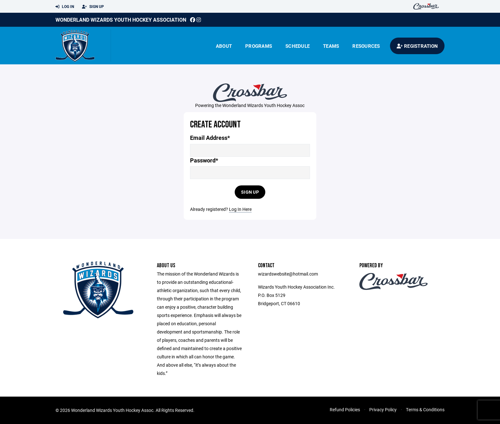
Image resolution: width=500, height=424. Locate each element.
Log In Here (240, 209)
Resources (366, 46)
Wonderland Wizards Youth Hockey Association (120, 19)
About (224, 46)
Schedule (297, 46)
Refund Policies (345, 409)
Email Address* (210, 137)
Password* (204, 160)
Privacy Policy (383, 409)
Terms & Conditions (425, 409)
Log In (64, 7)
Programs (258, 46)
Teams (331, 46)
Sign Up (93, 7)
